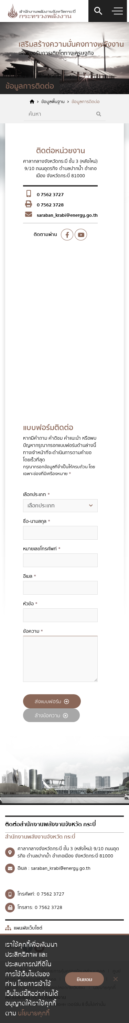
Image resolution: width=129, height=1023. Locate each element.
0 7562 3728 (50, 205)
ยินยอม (84, 979)
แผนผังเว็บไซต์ (23, 928)
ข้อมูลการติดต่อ (86, 102)
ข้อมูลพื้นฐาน (53, 102)
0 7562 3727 (50, 195)
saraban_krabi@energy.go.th (67, 215)
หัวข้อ (30, 604)
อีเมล (29, 576)
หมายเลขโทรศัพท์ (42, 549)
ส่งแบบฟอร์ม (52, 701)
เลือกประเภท (36, 494)
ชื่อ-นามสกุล (36, 521)
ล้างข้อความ (51, 715)
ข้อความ (33, 631)
